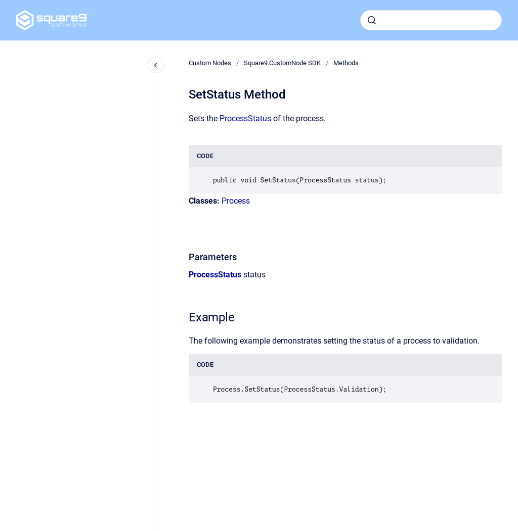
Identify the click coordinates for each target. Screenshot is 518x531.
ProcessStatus (245, 118)
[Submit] (372, 20)
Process (236, 201)
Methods (346, 63)
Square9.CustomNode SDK (282, 63)
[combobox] (431, 20)
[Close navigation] (156, 65)
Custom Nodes (210, 63)
